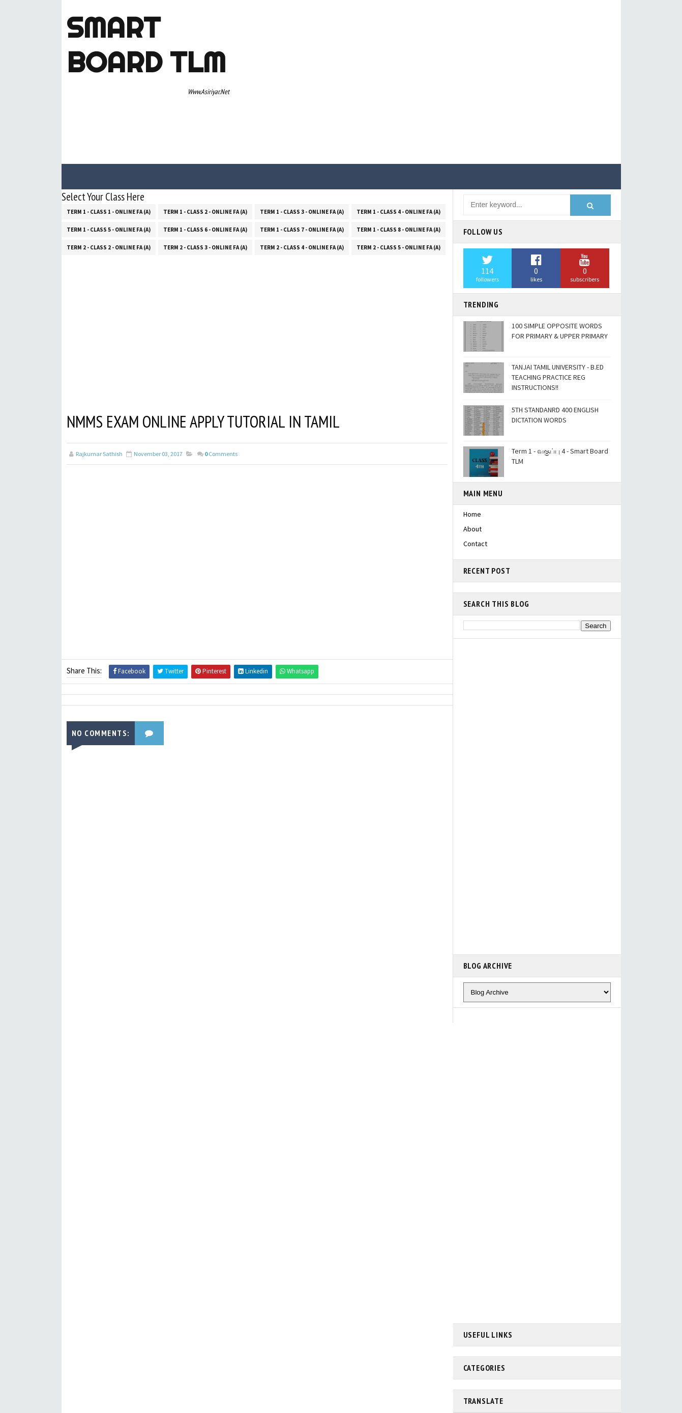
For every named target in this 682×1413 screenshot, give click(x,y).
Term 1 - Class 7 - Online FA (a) (302, 229)
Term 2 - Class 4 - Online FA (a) (302, 247)
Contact (475, 543)
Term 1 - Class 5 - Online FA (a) (109, 229)
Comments (221, 454)
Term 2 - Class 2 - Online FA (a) (109, 247)
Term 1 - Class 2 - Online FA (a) (205, 211)
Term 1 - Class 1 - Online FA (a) (109, 211)
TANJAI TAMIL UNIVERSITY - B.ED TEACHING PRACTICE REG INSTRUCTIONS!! (558, 376)
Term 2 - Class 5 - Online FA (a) (398, 247)
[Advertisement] (430, 82)
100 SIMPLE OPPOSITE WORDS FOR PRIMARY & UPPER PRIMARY (560, 331)
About (472, 528)
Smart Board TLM (146, 44)
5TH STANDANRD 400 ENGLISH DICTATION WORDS (555, 415)
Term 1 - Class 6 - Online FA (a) (205, 229)
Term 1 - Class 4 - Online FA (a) (398, 211)
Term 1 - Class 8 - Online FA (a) (398, 229)
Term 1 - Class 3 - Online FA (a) (302, 211)
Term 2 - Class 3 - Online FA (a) (205, 247)
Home (472, 514)
